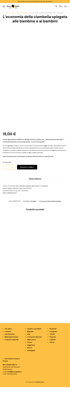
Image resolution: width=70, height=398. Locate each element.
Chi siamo (8, 340)
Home (8, 13)
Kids (17, 13)
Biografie (30, 342)
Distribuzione (9, 345)
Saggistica (31, 356)
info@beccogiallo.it (14, 383)
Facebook (53, 340)
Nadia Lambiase (56, 212)
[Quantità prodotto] (9, 178)
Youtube (53, 348)
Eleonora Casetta (47, 212)
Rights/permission (11, 348)
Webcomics (31, 350)
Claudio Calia (40, 393)
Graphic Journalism (34, 340)
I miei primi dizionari (34, 348)
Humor (29, 359)
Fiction (29, 353)
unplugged (31, 361)
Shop (13, 13)
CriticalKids (24, 13)
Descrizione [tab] (35, 189)
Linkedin (53, 350)
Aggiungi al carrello (27, 178)
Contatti (8, 342)
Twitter (52, 345)
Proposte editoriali (11, 350)
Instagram (53, 342)
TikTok (52, 353)
